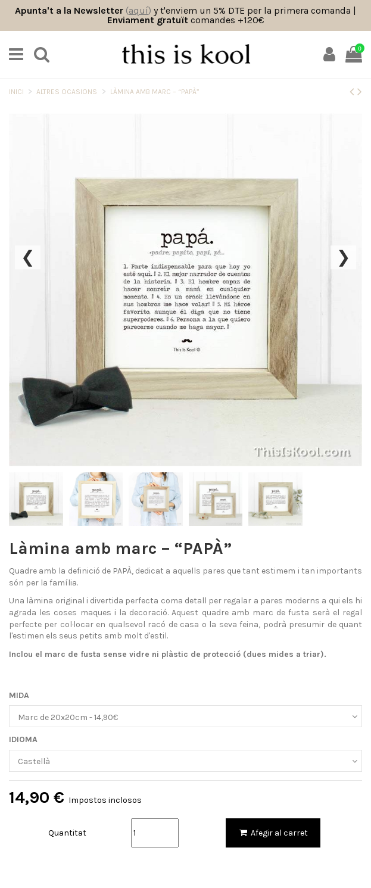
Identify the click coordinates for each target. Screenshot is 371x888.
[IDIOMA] (185, 761)
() (138, 10)
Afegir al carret (273, 833)
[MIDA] (185, 716)
